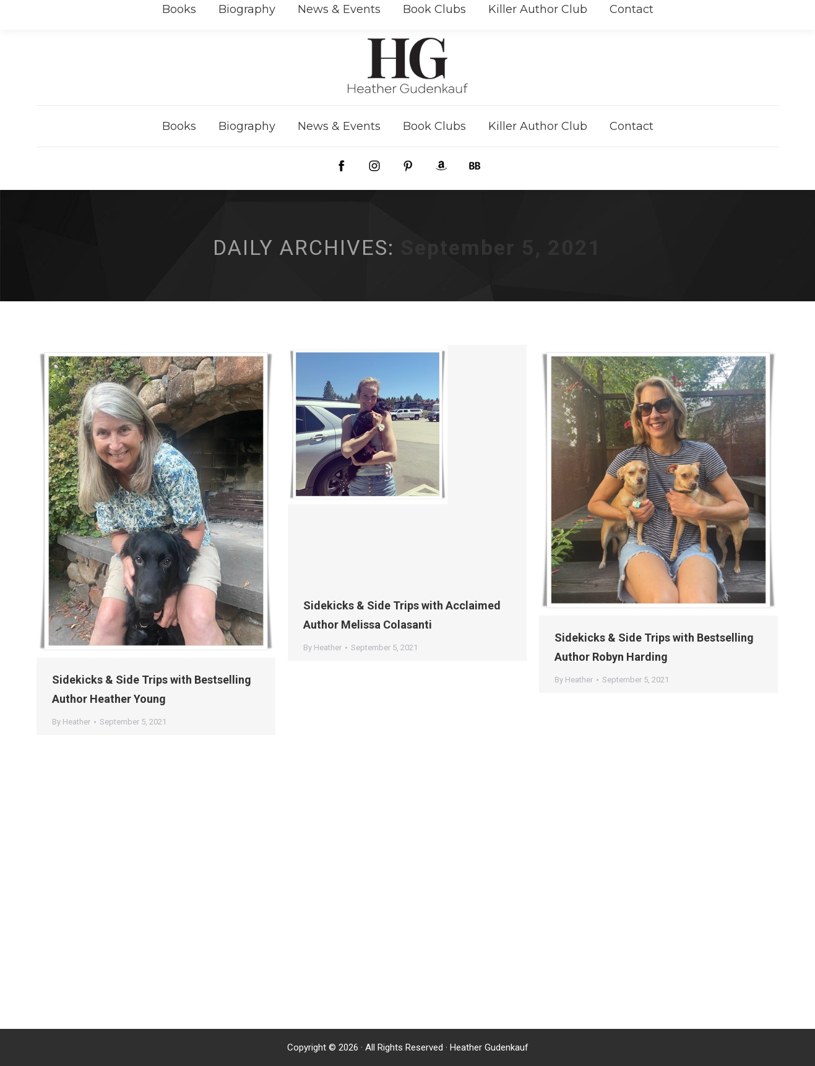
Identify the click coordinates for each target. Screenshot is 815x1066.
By (71, 721)
